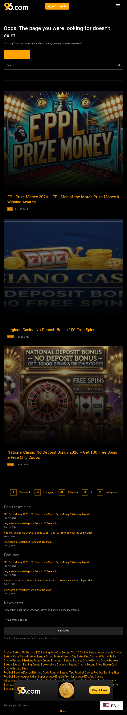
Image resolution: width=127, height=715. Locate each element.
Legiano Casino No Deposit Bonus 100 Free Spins (51, 330)
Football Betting (13, 672)
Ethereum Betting (61, 660)
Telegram (73, 492)
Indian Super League (42, 676)
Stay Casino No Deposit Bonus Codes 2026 (27, 542)
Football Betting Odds (36, 672)
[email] (63, 620)
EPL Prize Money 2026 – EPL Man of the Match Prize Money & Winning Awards (63, 199)
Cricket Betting (13, 652)
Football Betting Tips (62, 672)
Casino (99, 676)
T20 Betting (43, 652)
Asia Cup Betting (60, 652)
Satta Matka (27, 656)
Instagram (48, 492)
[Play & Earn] (63, 690)
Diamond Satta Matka (103, 656)
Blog (10, 336)
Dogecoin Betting (67, 664)
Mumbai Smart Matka (48, 656)
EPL (10, 208)
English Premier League (69, 676)
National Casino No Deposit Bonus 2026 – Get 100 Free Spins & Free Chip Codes (62, 455)
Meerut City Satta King (75, 656)
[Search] (119, 65)
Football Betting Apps (17, 676)
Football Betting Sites (107, 672)
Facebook (24, 492)
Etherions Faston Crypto (36, 660)
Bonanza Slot (12, 688)
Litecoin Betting (22, 664)
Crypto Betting (12, 660)
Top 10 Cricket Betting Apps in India (92, 652)
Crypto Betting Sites (90, 664)
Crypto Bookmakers (44, 664)
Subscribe (63, 630)
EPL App (89, 676)
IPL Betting (28, 652)
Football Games (84, 672)
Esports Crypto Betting (86, 660)
